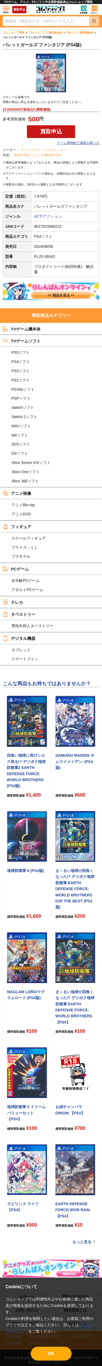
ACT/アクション (48, 216)
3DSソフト (20, 444)
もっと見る (81, 1242)
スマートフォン (24, 659)
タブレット (20, 650)
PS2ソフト (20, 380)
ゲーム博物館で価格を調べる (78, 143)
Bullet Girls (53, 155)
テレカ (13, 602)
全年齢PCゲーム (25, 580)
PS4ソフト (20, 362)
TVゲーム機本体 (22, 329)
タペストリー (19, 614)
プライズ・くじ (24, 547)
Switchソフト (22, 407)
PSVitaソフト (23, 389)
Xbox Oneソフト (25, 472)
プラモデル (20, 556)
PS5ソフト (20, 352)
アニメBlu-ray (23, 505)
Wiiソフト (19, 435)
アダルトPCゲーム (27, 590)
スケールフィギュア (28, 538)
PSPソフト (20, 398)
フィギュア (17, 526)
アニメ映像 (17, 493)
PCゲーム (16, 569)
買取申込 (19, 9)
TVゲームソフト (22, 341)
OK (51, 1353)
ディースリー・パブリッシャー (43, 150)
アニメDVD (21, 514)
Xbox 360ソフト (25, 481)
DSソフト (19, 453)
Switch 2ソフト (24, 417)
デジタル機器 (19, 638)
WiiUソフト (21, 426)
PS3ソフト (20, 371)
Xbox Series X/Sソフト (31, 462)
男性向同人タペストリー (32, 626)
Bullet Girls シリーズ (29, 155)
